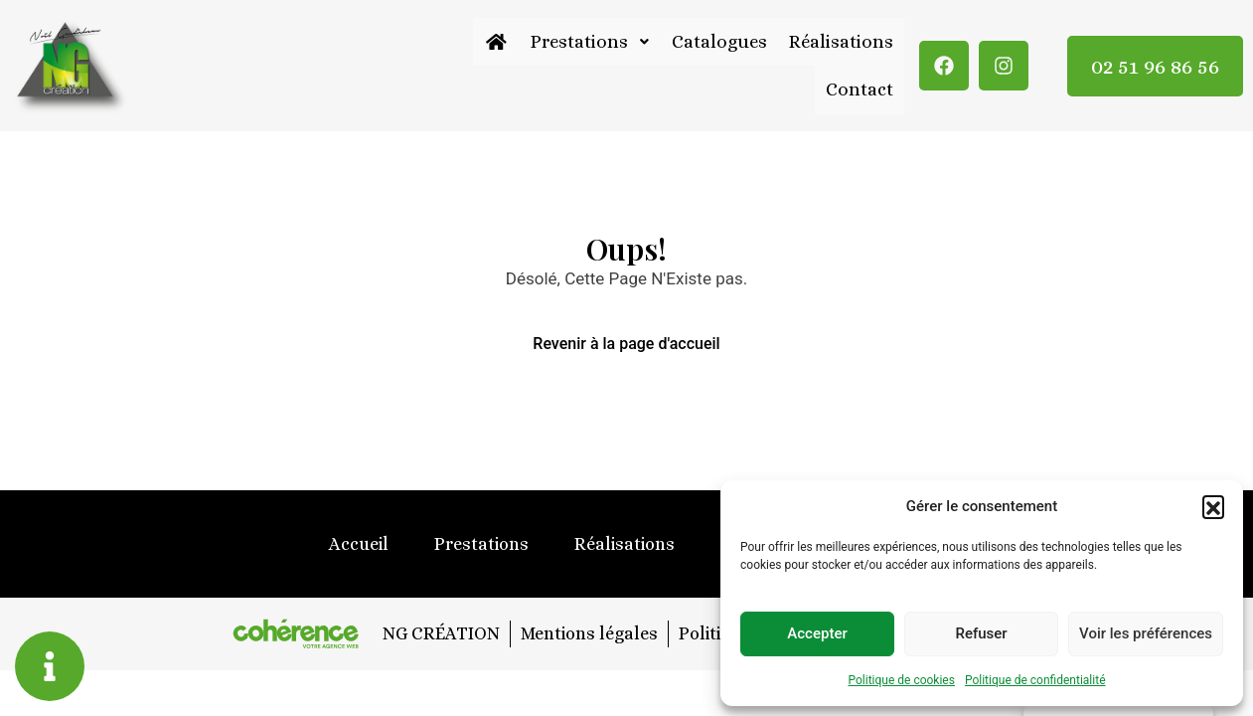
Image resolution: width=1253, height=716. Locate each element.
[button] (1213, 506)
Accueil (359, 544)
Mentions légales (588, 633)
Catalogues (719, 41)
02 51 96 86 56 (1155, 66)
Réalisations (840, 41)
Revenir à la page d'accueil (626, 343)
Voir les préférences (1145, 633)
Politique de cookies (902, 680)
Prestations (589, 41)
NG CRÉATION (439, 633)
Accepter (817, 633)
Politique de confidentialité (1035, 680)
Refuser (981, 633)
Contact (860, 90)
